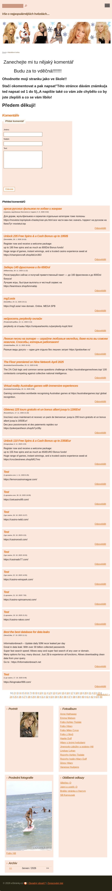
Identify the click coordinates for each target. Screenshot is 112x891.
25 (15, 697)
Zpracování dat (55, 883)
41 (87, 697)
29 (33, 697)
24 (11, 697)
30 (38, 697)
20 (85, 693)
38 (74, 697)
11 (45, 693)
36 (65, 697)
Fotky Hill (11, 853)
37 (69, 697)
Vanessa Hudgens (69, 767)
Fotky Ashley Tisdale (70, 722)
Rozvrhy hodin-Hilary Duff (73, 759)
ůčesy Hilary (66, 763)
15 (63, 693)
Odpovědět (100, 228)
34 (56, 697)
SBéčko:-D (65, 783)
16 (67, 693)
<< (10, 868)
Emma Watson (67, 718)
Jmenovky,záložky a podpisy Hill (76, 746)
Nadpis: (7, 139)
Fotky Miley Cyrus (69, 730)
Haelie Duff (66, 738)
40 (83, 697)
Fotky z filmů (66, 734)
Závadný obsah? (37, 883)
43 (96, 697)
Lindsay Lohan (67, 751)
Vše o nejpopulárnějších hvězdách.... (25, 13)
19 (81, 693)
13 (54, 693)
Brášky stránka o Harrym (73, 791)
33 (51, 697)
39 (78, 697)
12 (49, 693)
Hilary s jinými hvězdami (72, 742)
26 (20, 697)
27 (24, 697)
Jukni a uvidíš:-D (68, 787)
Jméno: (6, 130)
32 (47, 697)
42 (92, 697)
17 (72, 693)
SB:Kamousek (67, 795)
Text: (5, 148)
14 (58, 693)
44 (101, 697)
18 (76, 693)
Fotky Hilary (66, 726)
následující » (103, 694)
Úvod (4, 52)
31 (42, 697)
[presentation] (23, 178)
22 (94, 693)
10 (40, 693)
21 (90, 693)
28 (29, 697)
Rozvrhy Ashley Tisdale (72, 755)
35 (60, 697)
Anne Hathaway (68, 714)
